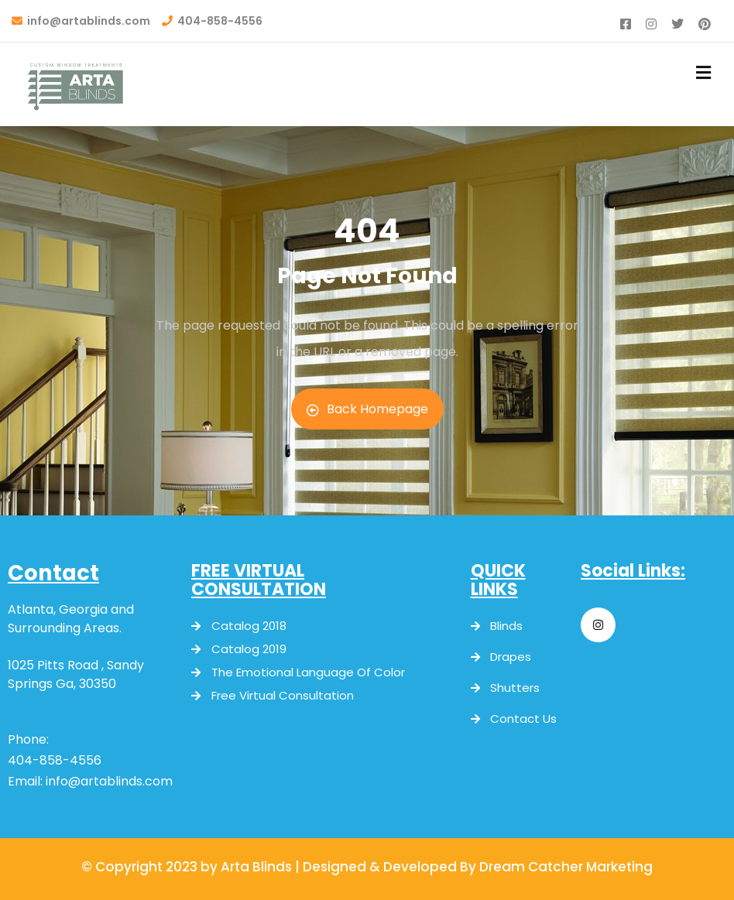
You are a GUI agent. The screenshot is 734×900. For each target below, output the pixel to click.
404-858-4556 (54, 760)
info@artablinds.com (109, 781)
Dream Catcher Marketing (566, 866)
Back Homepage (367, 409)
